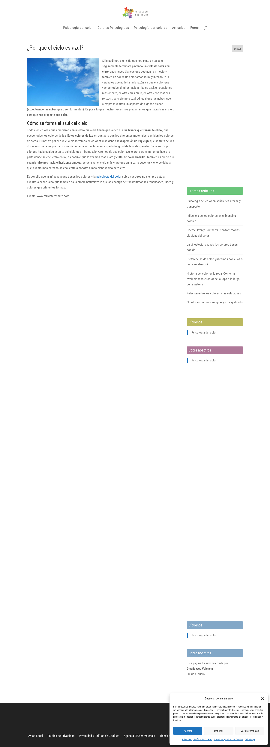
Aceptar (188, 731)
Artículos (178, 28)
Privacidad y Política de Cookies (197, 739)
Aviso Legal (250, 739)
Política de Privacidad (60, 736)
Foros (194, 28)
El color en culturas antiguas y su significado (215, 302)
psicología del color (108, 176)
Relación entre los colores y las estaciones (214, 293)
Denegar (218, 731)
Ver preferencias (250, 731)
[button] (262, 699)
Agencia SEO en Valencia (139, 736)
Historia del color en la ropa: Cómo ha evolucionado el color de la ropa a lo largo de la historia (213, 279)
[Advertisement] (215, 120)
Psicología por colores (150, 28)
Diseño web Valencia (200, 668)
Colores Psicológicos (113, 28)
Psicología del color (78, 28)
